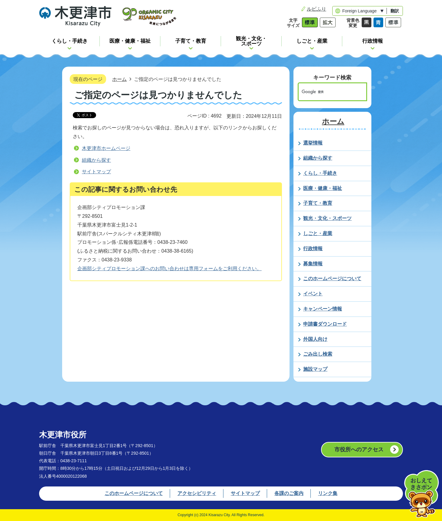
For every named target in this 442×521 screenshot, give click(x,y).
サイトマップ (96, 171)
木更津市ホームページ (106, 148)
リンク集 (327, 493)
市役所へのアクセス (358, 449)
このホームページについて (134, 493)
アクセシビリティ (196, 493)
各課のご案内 (288, 493)
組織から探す (96, 160)
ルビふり (316, 9)
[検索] (326, 92)
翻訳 (394, 10)
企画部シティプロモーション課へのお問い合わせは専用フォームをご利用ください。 (169, 268)
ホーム (119, 79)
